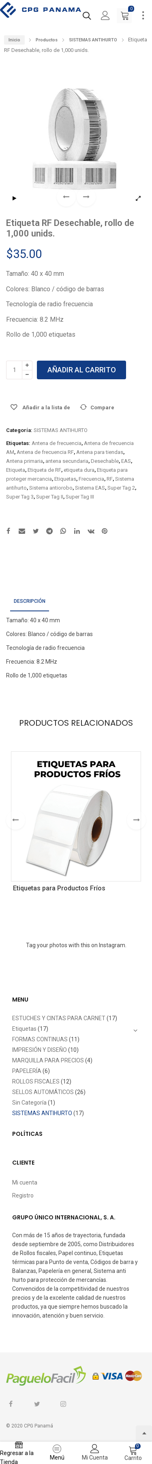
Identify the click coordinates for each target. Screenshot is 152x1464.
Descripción (29, 601)
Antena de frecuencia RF (45, 452)
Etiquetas (65, 479)
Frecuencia (91, 479)
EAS (126, 461)
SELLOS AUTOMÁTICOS (43, 1092)
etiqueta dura (79, 470)
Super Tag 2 (121, 488)
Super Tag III (80, 497)
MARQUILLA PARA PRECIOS (48, 1060)
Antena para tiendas (99, 452)
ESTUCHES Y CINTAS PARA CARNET (58, 1018)
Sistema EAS (90, 488)
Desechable (105, 461)
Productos (47, 40)
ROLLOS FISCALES (36, 1081)
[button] (86, 196)
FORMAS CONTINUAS (40, 1039)
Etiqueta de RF (44, 470)
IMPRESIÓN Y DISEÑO (39, 1050)
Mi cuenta (24, 1182)
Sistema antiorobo (51, 488)
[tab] (29, 601)
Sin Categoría (29, 1102)
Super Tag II (49, 497)
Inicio (14, 40)
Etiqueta (15, 470)
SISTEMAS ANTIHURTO (93, 40)
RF (110, 479)
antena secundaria (66, 461)
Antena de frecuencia (56, 443)
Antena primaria (24, 461)
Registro (23, 1195)
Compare (102, 407)
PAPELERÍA (26, 1071)
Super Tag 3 (20, 497)
